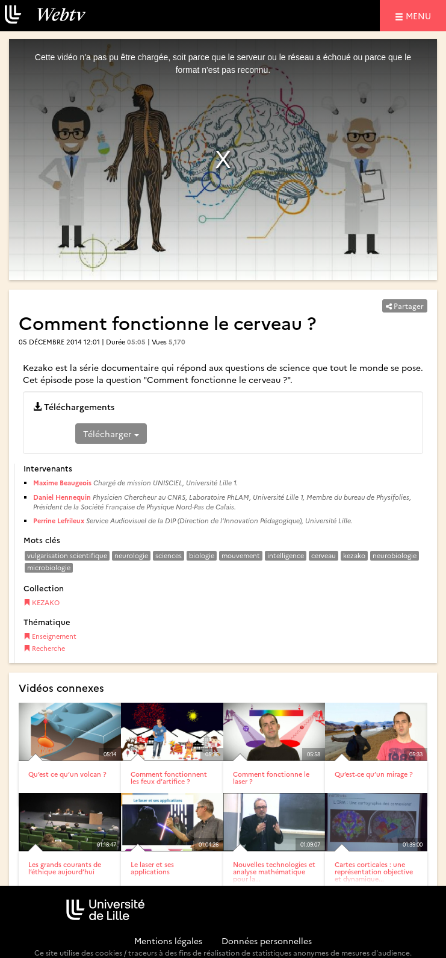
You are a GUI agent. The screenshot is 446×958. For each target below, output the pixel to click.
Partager (405, 305)
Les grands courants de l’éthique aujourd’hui (64, 868)
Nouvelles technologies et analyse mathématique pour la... (274, 871)
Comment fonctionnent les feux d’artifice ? (169, 778)
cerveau (323, 555)
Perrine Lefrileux (58, 520)
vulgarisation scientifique (67, 555)
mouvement (240, 555)
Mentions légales (168, 941)
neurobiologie (395, 555)
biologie (201, 555)
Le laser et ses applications (152, 868)
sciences (168, 555)
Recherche (44, 648)
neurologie (131, 555)
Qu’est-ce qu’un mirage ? (374, 774)
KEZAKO (41, 602)
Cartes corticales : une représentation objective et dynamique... (374, 871)
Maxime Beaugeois (62, 482)
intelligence (285, 555)
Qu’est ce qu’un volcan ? (67, 774)
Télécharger (111, 434)
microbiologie (48, 567)
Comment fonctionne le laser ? (271, 778)
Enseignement (49, 636)
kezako (354, 555)
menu (420, 15)
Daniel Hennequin (62, 497)
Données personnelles (266, 941)
